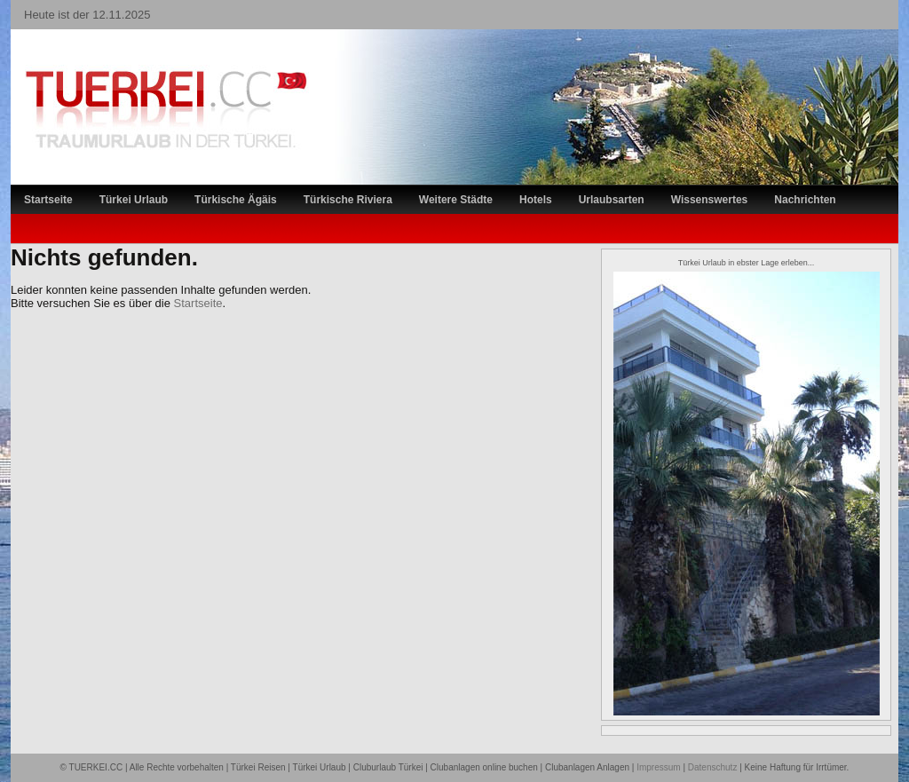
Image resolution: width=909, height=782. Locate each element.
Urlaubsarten (611, 200)
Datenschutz (713, 767)
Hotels (535, 200)
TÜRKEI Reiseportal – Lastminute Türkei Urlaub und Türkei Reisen (148, 76)
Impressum (658, 767)
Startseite (48, 200)
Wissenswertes (709, 200)
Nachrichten (804, 200)
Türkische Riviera (348, 200)
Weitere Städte (456, 200)
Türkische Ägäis (235, 200)
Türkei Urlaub (133, 200)
